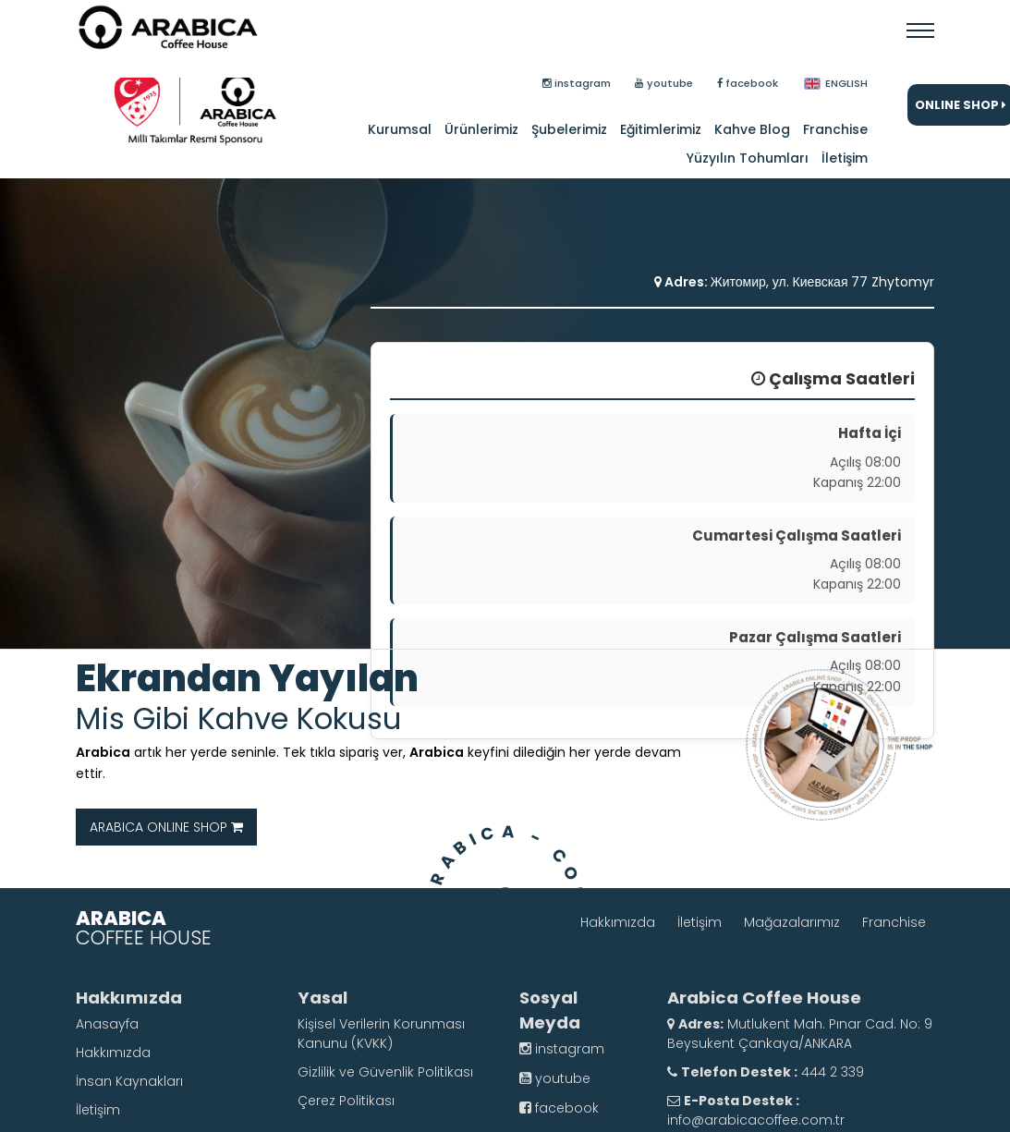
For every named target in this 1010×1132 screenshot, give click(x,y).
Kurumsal (400, 129)
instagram (561, 1049)
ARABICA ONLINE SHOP (166, 827)
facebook (559, 1108)
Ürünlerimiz (481, 129)
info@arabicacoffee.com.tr (756, 1120)
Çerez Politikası (346, 1100)
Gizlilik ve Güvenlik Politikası (385, 1072)
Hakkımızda (617, 922)
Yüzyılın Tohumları (748, 158)
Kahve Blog (752, 129)
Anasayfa (107, 1024)
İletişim (844, 158)
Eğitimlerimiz (660, 129)
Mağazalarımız (792, 922)
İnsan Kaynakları (129, 1081)
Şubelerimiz (569, 129)
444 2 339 (830, 1072)
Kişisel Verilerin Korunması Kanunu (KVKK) (381, 1034)
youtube (554, 1078)
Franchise (835, 129)
